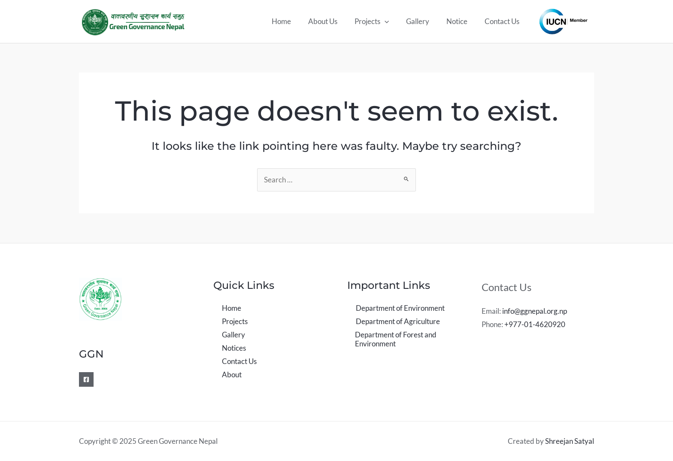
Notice (460, 21)
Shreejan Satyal (569, 441)
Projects (381, 21)
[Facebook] (86, 379)
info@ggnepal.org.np (534, 310)
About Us (334, 21)
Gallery (424, 21)
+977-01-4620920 (534, 324)
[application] (393, 21)
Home (295, 21)
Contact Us (503, 21)
